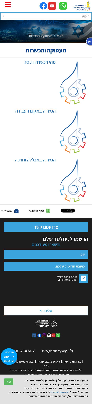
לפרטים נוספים (60, 392)
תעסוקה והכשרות (40, 36)
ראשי (59, 36)
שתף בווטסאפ (36, 211)
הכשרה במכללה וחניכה (50, 180)
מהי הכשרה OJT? (54, 82)
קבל (8, 382)
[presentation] (53, 293)
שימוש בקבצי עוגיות (49, 361)
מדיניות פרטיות (72, 361)
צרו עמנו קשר (46, 227)
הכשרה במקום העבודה (50, 131)
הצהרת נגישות (26, 361)
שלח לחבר (6, 211)
